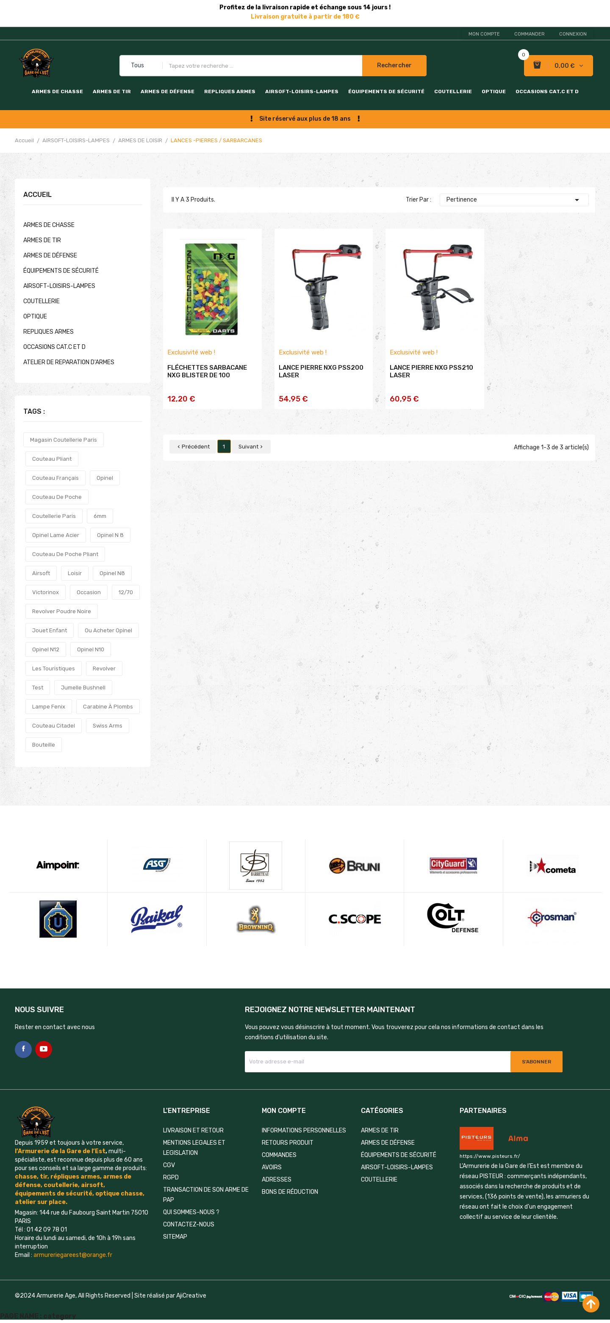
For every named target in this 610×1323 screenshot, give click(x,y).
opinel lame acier (55, 535)
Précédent (193, 446)
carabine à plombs (108, 706)
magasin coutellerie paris (63, 440)
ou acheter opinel (108, 630)
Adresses (276, 1179)
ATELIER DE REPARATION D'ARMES (68, 362)
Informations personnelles (304, 1130)
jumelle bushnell (83, 687)
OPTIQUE (494, 91)
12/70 (126, 592)
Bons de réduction (290, 1192)
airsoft (41, 573)
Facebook (23, 1049)
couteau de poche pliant (65, 554)
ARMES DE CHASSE (57, 91)
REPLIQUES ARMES (229, 91)
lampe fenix (48, 706)
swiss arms (107, 725)
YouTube (43, 1049)
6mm (100, 516)
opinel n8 (112, 573)
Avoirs (272, 1167)
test (37, 687)
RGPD (171, 1177)
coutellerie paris (54, 516)
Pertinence (514, 200)
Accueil (37, 195)
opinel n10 (90, 649)
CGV (169, 1165)
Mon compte (484, 34)
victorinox (45, 592)
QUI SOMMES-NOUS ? (191, 1212)
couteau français (55, 478)
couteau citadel (53, 725)
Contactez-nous (188, 1224)
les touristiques (53, 668)
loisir (75, 573)
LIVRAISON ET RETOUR (193, 1130)
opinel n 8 (110, 535)
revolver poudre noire (61, 611)
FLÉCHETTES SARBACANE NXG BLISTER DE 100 (207, 371)
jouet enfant (49, 630)
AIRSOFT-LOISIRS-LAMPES (301, 91)
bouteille (43, 745)
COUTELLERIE (453, 91)
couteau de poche (57, 497)
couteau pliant (52, 459)
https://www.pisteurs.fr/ (490, 1156)
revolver (104, 668)
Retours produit (287, 1142)
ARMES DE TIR (112, 91)
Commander (529, 34)
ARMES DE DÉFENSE (167, 91)
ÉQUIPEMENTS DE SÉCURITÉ (386, 91)
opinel (105, 478)
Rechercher (394, 65)
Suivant (251, 446)
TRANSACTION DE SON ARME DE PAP (206, 1195)
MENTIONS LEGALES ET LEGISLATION (194, 1148)
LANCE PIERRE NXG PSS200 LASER (321, 371)
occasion (89, 592)
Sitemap (175, 1236)
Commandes (279, 1155)
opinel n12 (45, 649)
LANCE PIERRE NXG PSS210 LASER (431, 371)
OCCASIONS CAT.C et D (547, 91)
